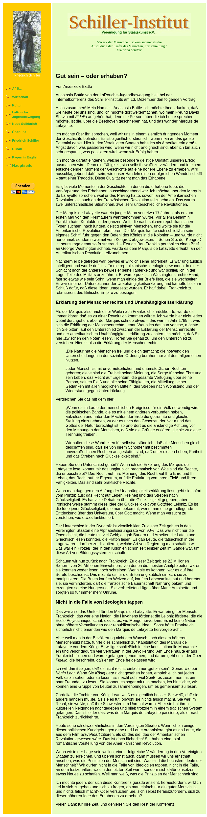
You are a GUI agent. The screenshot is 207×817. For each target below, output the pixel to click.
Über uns (19, 132)
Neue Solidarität (24, 124)
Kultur (17, 105)
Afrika (17, 88)
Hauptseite (22, 165)
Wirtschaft (20, 97)
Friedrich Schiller (25, 140)
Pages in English (25, 157)
